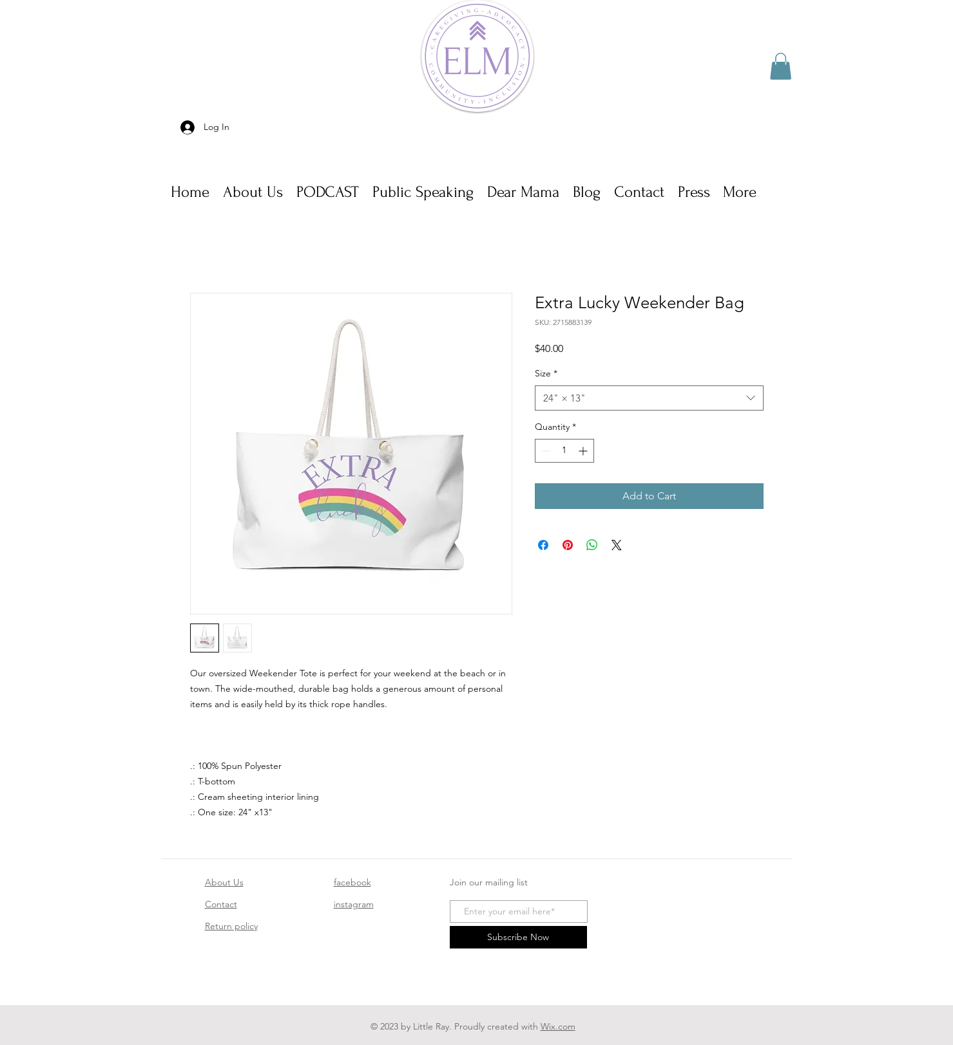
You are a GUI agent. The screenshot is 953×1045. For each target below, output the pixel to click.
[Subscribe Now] (518, 937)
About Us (224, 882)
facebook (352, 882)
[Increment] (584, 450)
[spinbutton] (564, 450)
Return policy (231, 926)
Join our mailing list (489, 882)
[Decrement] (545, 450)
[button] (780, 66)
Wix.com (558, 1026)
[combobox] (649, 398)
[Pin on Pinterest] (567, 545)
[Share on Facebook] (543, 545)
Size (546, 373)
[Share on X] (616, 545)
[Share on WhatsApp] (592, 545)
